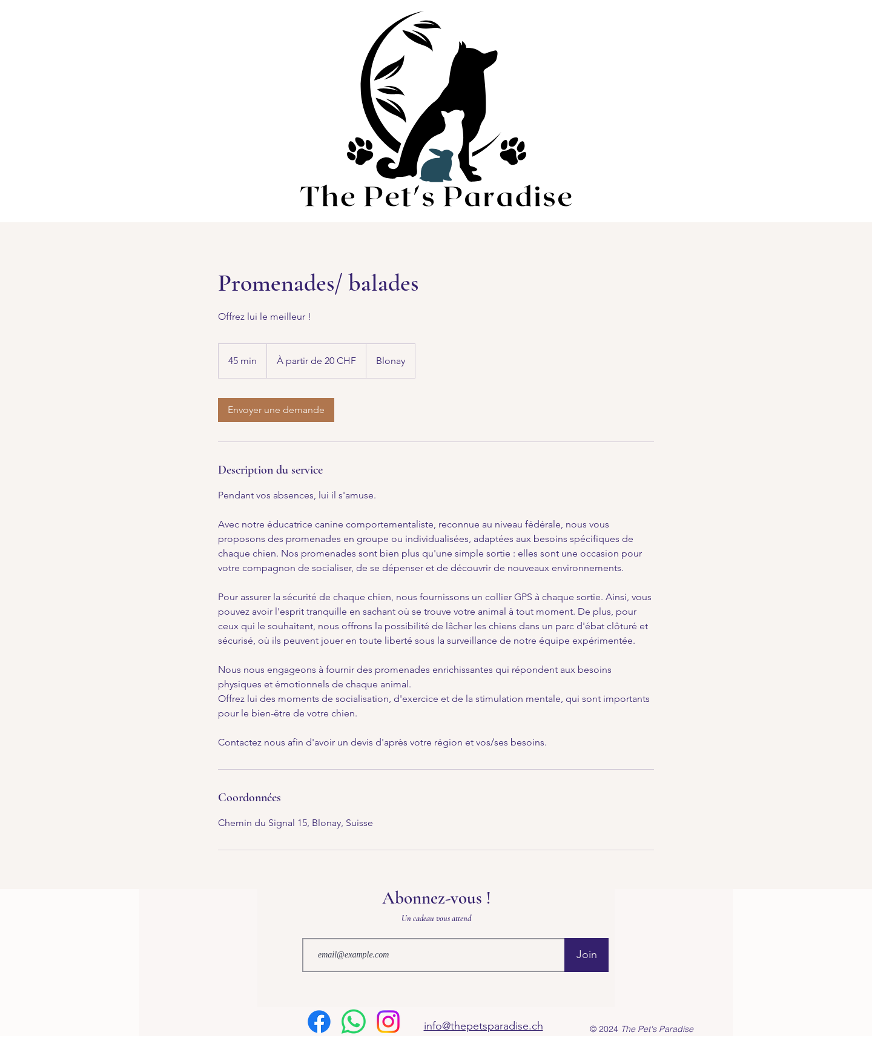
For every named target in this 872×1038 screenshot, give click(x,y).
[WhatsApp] (354, 1022)
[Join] (586, 955)
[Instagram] (388, 1022)
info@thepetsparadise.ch (483, 1026)
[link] (276, 410)
